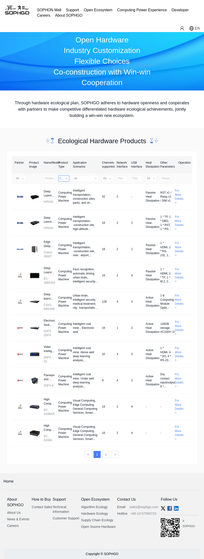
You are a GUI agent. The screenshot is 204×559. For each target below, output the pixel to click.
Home (9, 481)
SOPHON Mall (49, 10)
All (20, 178)
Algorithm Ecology (94, 507)
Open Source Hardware (98, 527)
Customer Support (66, 518)
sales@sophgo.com (143, 507)
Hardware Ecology (94, 513)
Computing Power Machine (64, 178)
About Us (14, 512)
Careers (43, 15)
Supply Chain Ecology (97, 520)
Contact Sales (42, 507)
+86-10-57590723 (143, 513)
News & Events (18, 519)
